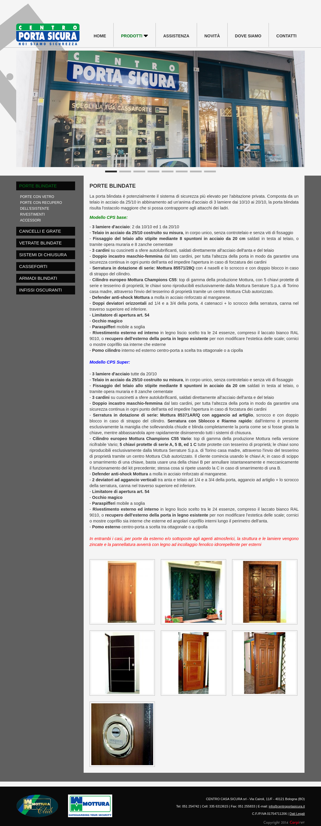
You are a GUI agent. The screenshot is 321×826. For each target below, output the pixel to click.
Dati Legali (297, 813)
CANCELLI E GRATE (40, 231)
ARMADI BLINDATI (38, 278)
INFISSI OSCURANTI (40, 289)
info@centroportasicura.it (287, 806)
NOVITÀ (212, 36)
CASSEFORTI (33, 266)
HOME (100, 36)
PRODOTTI (134, 36)
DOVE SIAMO (248, 36)
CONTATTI (286, 36)
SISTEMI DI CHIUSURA (43, 254)
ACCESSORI (30, 220)
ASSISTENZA (176, 36)
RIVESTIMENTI (32, 214)
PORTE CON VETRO (37, 197)
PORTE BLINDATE (38, 185)
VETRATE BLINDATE (40, 242)
